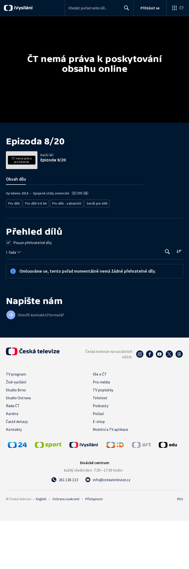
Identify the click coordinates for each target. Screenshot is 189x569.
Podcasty (100, 453)
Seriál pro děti (93, 252)
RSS (180, 547)
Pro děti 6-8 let (34, 252)
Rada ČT (13, 453)
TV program (16, 422)
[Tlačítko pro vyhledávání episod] (167, 299)
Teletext (100, 445)
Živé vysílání (16, 430)
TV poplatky (103, 438)
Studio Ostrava (18, 445)
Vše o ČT (100, 422)
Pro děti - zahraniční (64, 252)
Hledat (125, 10)
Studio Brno (16, 438)
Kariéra (12, 461)
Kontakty (14, 477)
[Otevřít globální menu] (177, 8)
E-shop (99, 469)
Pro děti (14, 252)
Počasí (98, 461)
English (41, 547)
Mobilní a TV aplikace (110, 477)
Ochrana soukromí (65, 547)
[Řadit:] (179, 299)
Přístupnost (94, 547)
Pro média (101, 430)
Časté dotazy (17, 469)
